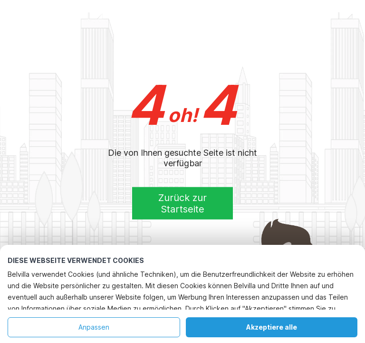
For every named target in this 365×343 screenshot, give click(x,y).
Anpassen (93, 327)
